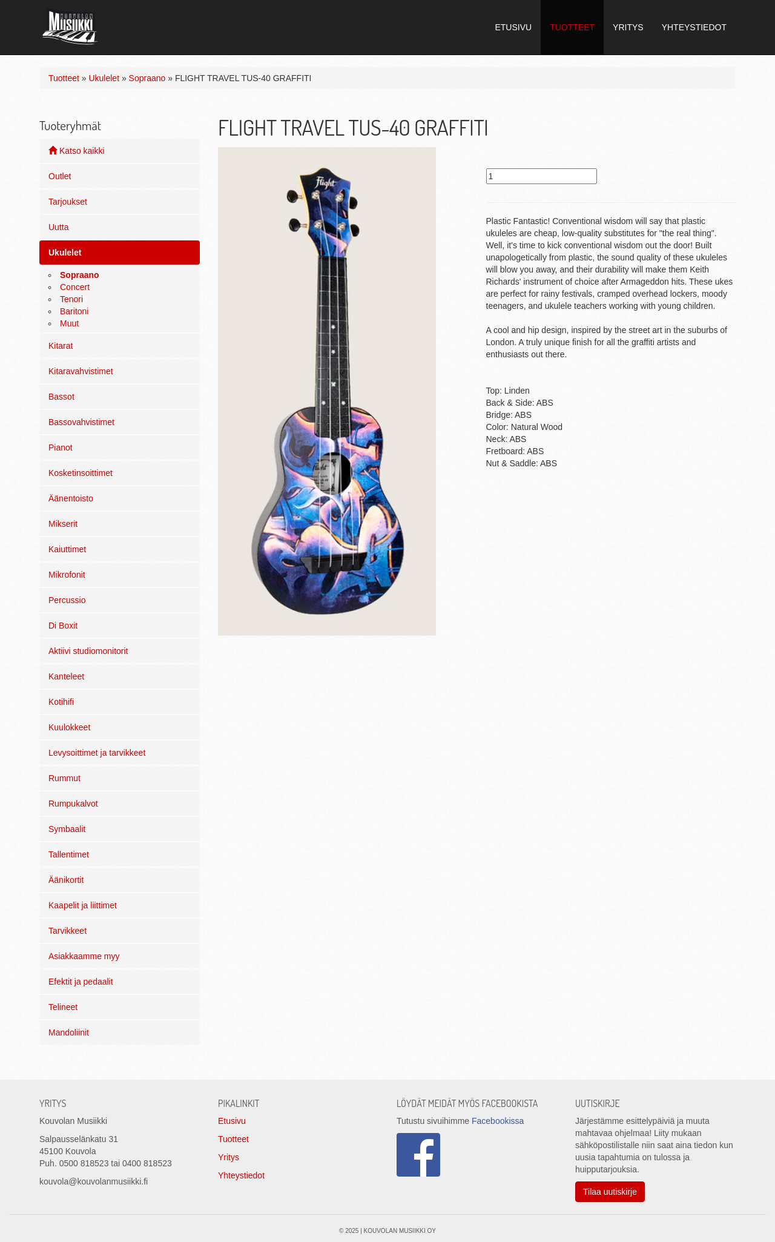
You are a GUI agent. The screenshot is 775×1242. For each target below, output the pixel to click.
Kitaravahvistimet (80, 371)
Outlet (59, 176)
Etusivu (232, 1121)
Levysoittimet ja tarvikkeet (96, 753)
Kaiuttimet (67, 549)
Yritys (228, 1157)
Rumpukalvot (73, 803)
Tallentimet (68, 854)
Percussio (66, 600)
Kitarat (60, 346)
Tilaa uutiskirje (610, 1192)
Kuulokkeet (69, 727)
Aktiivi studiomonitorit (88, 651)
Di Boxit (63, 625)
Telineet (63, 1007)
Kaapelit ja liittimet (82, 905)
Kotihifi (61, 702)
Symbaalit (66, 829)
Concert (75, 287)
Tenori (71, 299)
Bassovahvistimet (81, 422)
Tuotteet (63, 78)
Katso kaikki (76, 151)
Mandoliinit (68, 1032)
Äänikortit (66, 880)
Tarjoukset (67, 201)
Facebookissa (498, 1121)
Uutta (58, 227)
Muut (69, 323)
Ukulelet (103, 78)
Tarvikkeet (67, 931)
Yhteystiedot (241, 1175)
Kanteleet (66, 676)
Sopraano (147, 78)
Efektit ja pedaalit (80, 981)
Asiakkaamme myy (83, 956)
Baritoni (74, 311)
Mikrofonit (66, 575)
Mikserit (63, 524)
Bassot (61, 396)
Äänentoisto (70, 498)
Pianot (60, 447)
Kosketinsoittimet (80, 473)
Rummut (64, 778)
